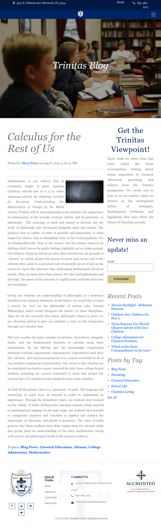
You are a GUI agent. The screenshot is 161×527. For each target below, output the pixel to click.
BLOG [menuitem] (120, 2)
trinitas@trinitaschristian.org (91, 502)
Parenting (118, 374)
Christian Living (122, 391)
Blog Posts (29, 447)
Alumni (80, 447)
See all (112, 397)
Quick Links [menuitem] (49, 478)
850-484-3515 (142, 5)
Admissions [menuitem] (51, 503)
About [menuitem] (48, 486)
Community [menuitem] (51, 497)
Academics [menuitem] (50, 492)
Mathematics (40, 452)
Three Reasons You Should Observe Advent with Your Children (130, 327)
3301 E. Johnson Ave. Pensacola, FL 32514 (39, 3)
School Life (119, 386)
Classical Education (56, 447)
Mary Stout (30, 163)
